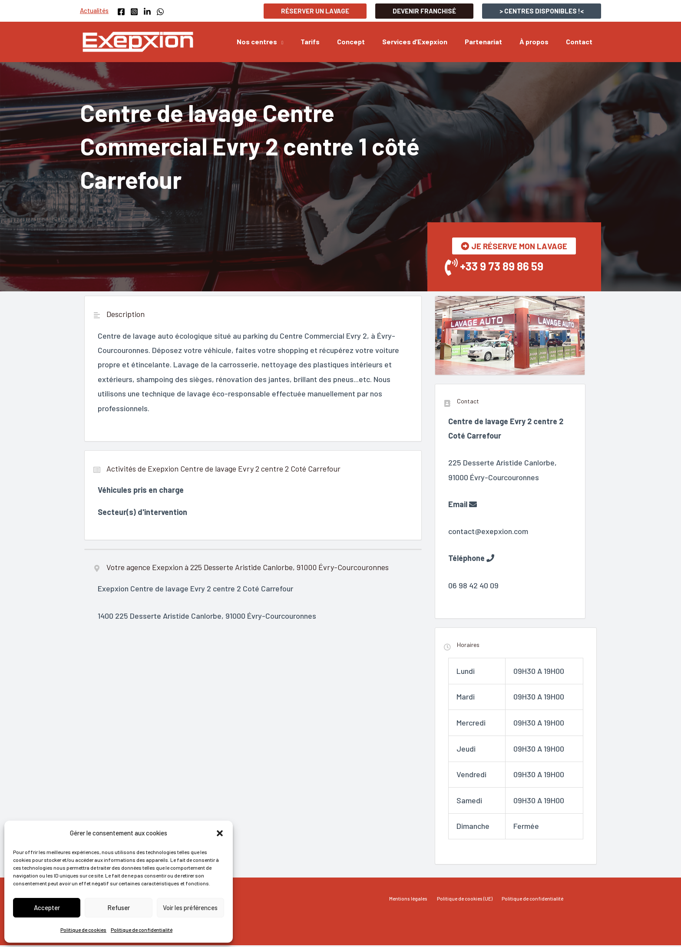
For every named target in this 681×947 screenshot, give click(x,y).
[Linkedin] (147, 12)
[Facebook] (121, 12)
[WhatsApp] (160, 12)
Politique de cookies (83, 930)
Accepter (47, 907)
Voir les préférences (190, 907)
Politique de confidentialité (141, 930)
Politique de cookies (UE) (465, 901)
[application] (303, 41)
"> (194, 748)
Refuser (118, 907)
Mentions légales (412, 901)
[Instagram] (134, 12)
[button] (219, 833)
